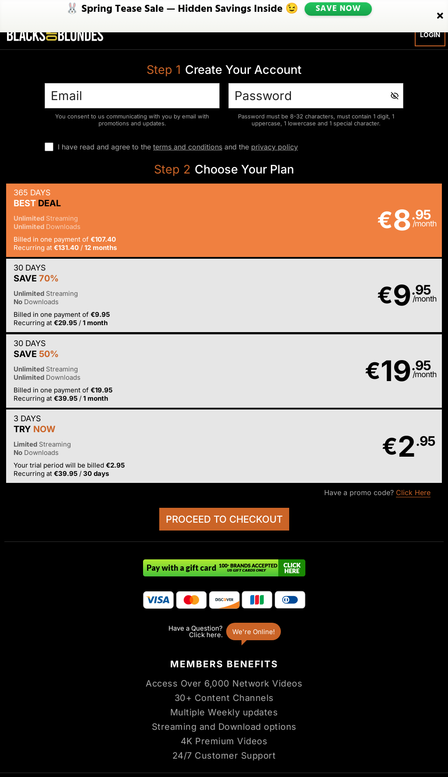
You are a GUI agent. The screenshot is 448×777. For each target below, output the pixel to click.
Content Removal (414, 741)
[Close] (440, 10)
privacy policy (274, 146)
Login (430, 35)
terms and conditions (187, 146)
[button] (114, 221)
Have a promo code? (377, 344)
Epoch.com (55, 741)
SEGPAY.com (291, 741)
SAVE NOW (338, 9)
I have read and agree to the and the (178, 146)
